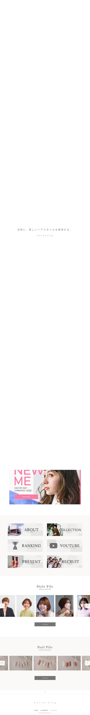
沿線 (66, 419)
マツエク (46, 437)
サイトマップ (54, 710)
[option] (45, 104)
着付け (33, 440)
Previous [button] (80, 104)
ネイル (32, 437)
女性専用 (49, 440)
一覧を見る (45, 396)
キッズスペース (23, 440)
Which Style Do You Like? (19, 104)
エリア (45, 419)
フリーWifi (58, 440)
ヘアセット (41, 440)
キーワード (23, 419)
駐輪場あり (64, 437)
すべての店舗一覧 (34, 446)
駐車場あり (55, 437)
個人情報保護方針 (44, 710)
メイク (39, 437)
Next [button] (86, 104)
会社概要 (36, 710)
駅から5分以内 (23, 437)
